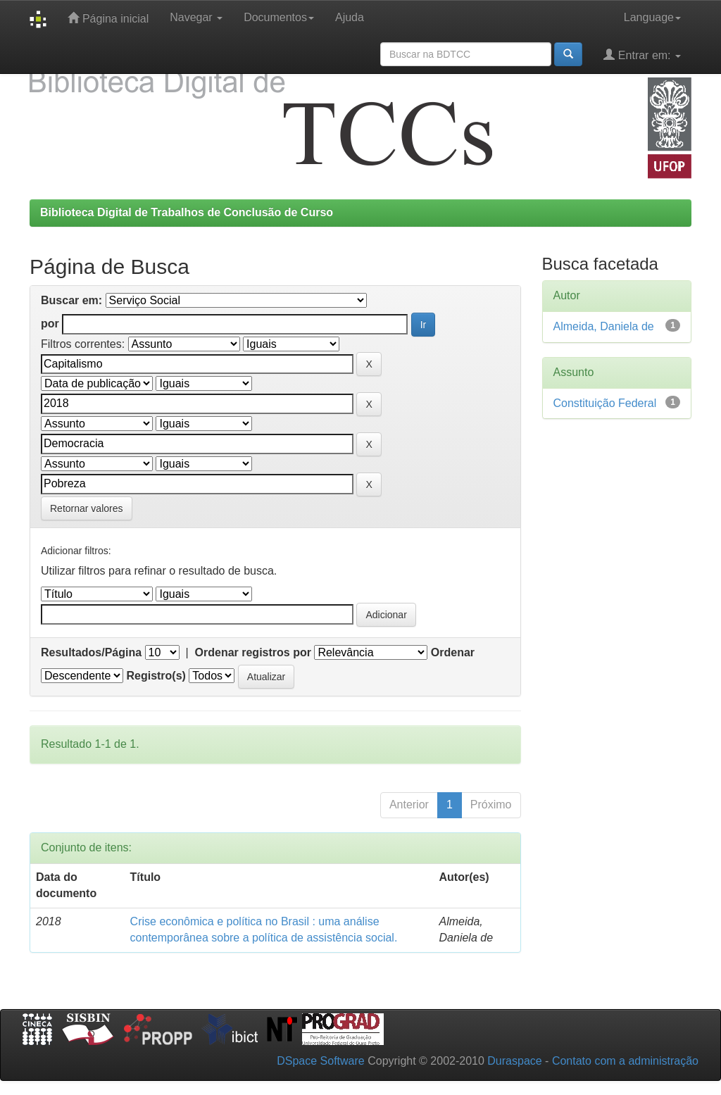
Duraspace (514, 1061)
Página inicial (108, 18)
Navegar (196, 17)
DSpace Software (321, 1061)
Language (652, 17)
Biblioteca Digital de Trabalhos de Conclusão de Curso (186, 212)
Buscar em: (71, 300)
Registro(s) (155, 676)
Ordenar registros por (253, 652)
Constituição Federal (605, 403)
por (50, 324)
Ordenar (453, 652)
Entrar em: (642, 54)
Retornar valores (86, 508)
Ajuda (349, 17)
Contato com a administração (625, 1061)
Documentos (279, 17)
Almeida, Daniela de (603, 326)
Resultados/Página (91, 652)
